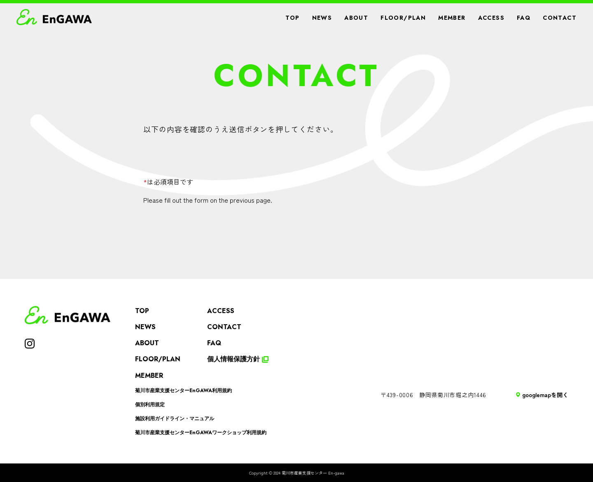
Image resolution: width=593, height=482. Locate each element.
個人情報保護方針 (237, 359)
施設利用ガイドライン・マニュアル (174, 418)
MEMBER (451, 18)
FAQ (523, 18)
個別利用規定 (150, 404)
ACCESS (491, 18)
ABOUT (356, 18)
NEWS (322, 18)
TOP (292, 18)
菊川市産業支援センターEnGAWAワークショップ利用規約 (200, 432)
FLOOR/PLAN (403, 18)
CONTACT (560, 18)
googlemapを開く (542, 395)
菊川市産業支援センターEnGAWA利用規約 (183, 390)
